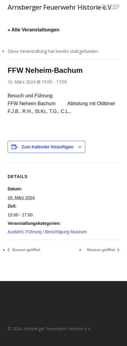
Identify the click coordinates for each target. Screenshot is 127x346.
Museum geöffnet (25, 250)
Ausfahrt (15, 231)
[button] (116, 7)
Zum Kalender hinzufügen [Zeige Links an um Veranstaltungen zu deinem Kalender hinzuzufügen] (47, 146)
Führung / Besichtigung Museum (56, 231)
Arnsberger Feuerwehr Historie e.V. (60, 7)
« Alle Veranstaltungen (33, 29)
